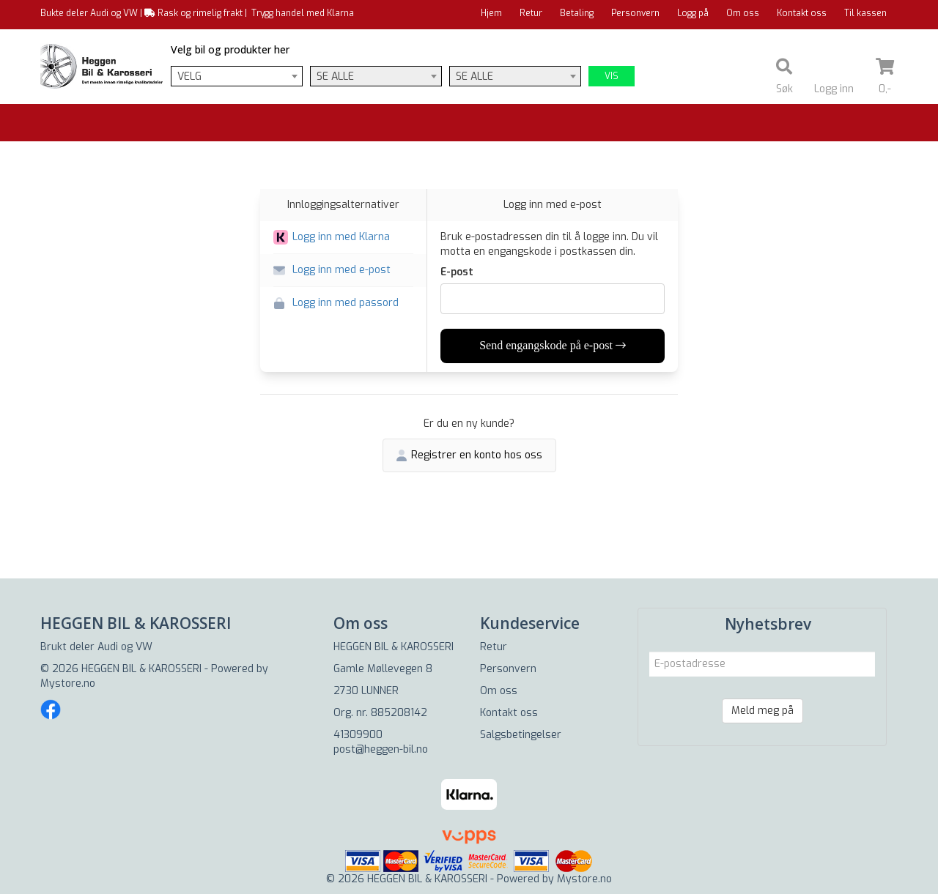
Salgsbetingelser (520, 735)
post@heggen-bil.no (380, 749)
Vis (611, 76)
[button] (343, 237)
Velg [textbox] (189, 76)
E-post (456, 272)
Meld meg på (762, 711)
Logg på (693, 13)
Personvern (635, 13)
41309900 (358, 735)
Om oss (742, 13)
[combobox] (237, 76)
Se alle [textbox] (335, 76)
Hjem (491, 13)
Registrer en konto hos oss (469, 455)
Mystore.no (67, 683)
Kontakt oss (802, 13)
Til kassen (865, 13)
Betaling (577, 13)
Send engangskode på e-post (552, 345)
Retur (531, 13)
